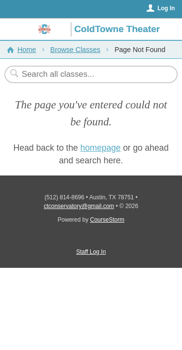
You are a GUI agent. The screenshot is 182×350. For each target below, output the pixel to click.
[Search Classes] (85, 74)
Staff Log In (91, 251)
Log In (166, 8)
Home (26, 49)
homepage (100, 148)
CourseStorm (107, 219)
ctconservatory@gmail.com (79, 206)
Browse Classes (75, 49)
